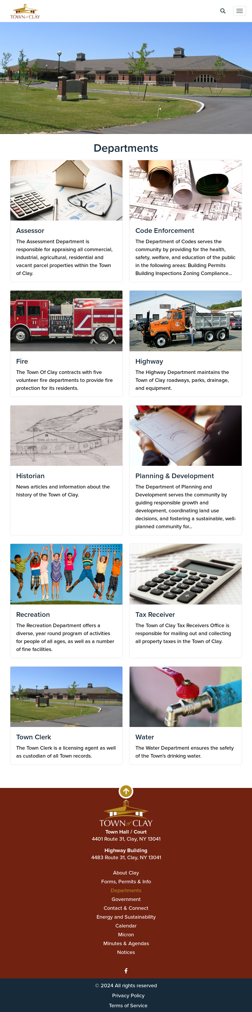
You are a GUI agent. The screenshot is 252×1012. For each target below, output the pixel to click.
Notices (126, 952)
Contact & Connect (126, 908)
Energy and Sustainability (126, 917)
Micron (126, 934)
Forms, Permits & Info (126, 881)
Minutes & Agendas (126, 943)
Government (126, 899)
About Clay (126, 873)
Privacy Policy (128, 995)
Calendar (126, 926)
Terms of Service (128, 1005)
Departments (126, 890)
